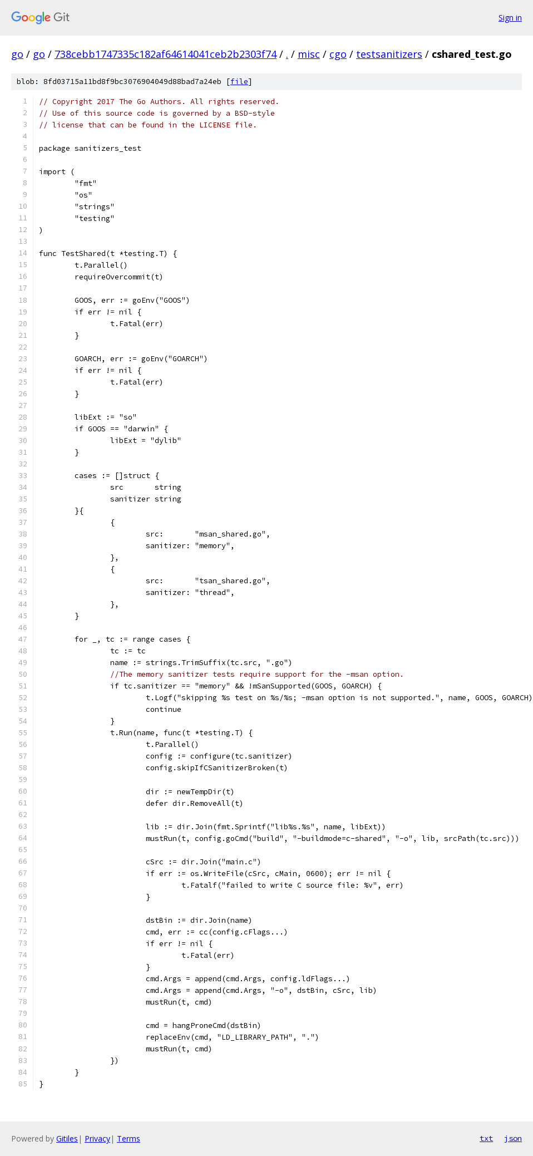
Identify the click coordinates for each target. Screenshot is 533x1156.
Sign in (510, 17)
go (17, 54)
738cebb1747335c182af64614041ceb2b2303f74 (166, 54)
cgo (338, 54)
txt (486, 1138)
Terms (128, 1138)
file (239, 81)
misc (309, 54)
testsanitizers (389, 54)
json (513, 1138)
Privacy (97, 1138)
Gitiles (67, 1138)
